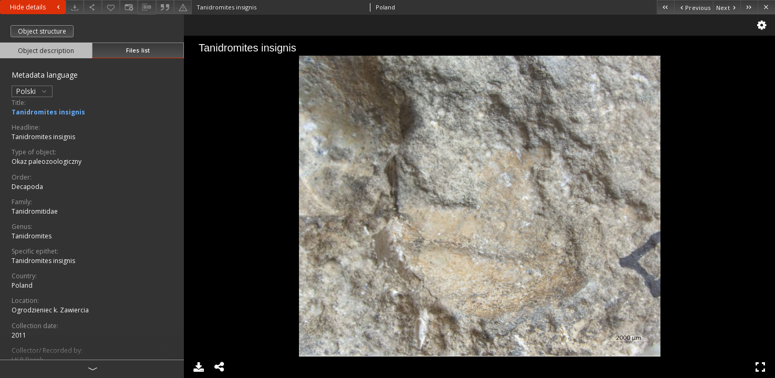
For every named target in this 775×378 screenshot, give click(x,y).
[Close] (766, 7)
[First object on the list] (665, 7)
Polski (32, 91)
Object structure (42, 31)
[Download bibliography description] (147, 7)
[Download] (75, 7)
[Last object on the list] (749, 7)
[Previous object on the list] (693, 7)
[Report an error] (183, 7)
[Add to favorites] (111, 7)
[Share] (92, 7)
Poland (22, 285)
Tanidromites (31, 236)
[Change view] (129, 7)
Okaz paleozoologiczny (46, 161)
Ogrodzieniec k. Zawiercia (50, 310)
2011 (19, 335)
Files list (138, 50)
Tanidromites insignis (48, 112)
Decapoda (27, 186)
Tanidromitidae (35, 211)
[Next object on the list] (726, 7)
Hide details (36, 7)
